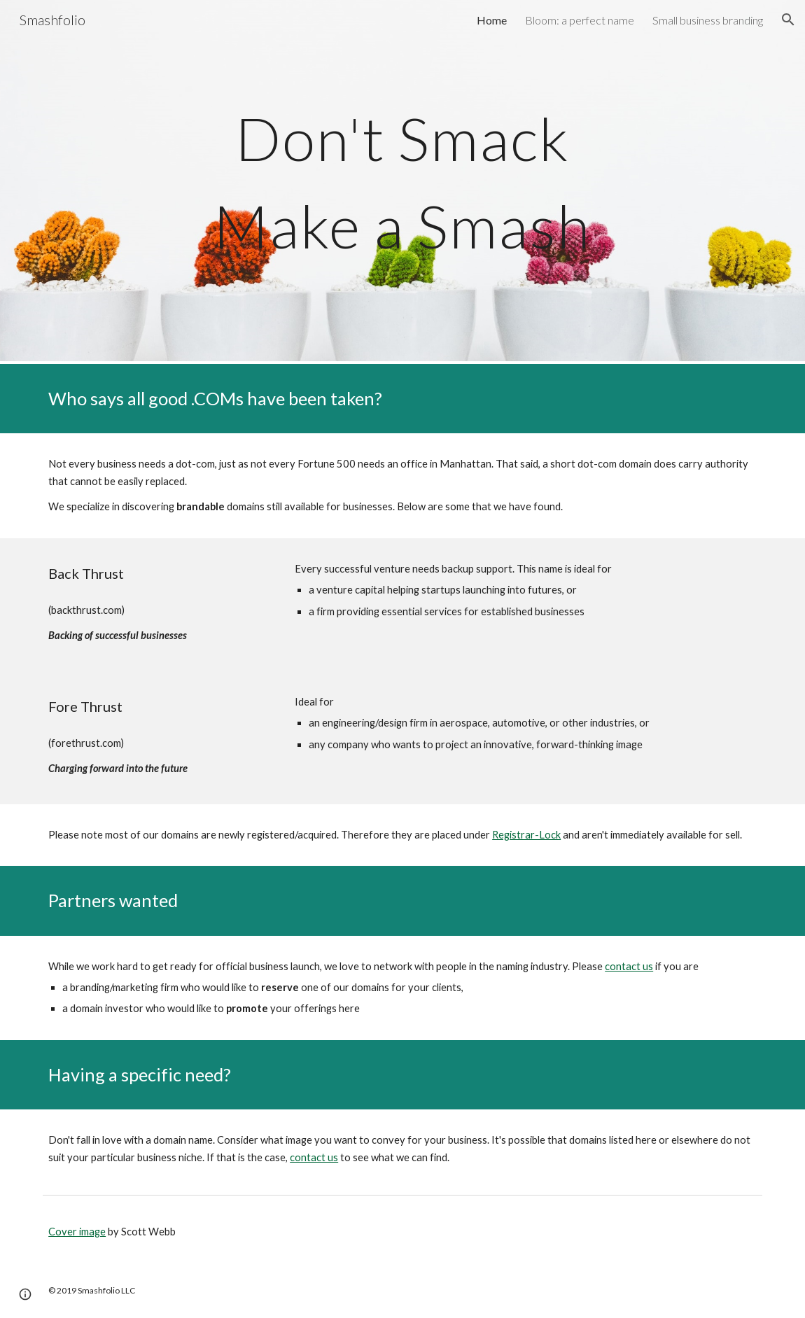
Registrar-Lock (526, 835)
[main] (402, 182)
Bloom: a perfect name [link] (579, 20)
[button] (788, 19)
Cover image (77, 1232)
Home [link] (492, 20)
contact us (629, 966)
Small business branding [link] (707, 20)
